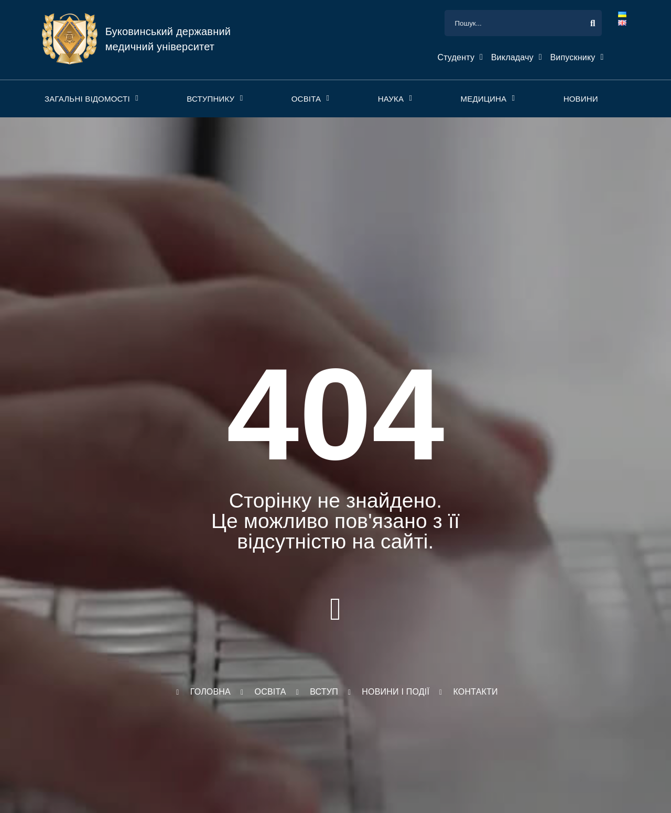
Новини (581, 98)
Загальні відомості (87, 98)
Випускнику (572, 57)
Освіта (306, 98)
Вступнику (210, 98)
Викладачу (512, 57)
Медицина (483, 98)
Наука (391, 98)
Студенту (455, 57)
